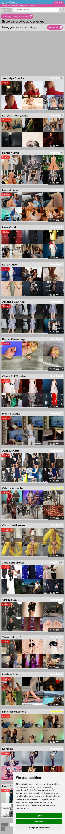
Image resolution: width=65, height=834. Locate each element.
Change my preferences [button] (39, 827)
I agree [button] (39, 815)
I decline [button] (39, 821)
